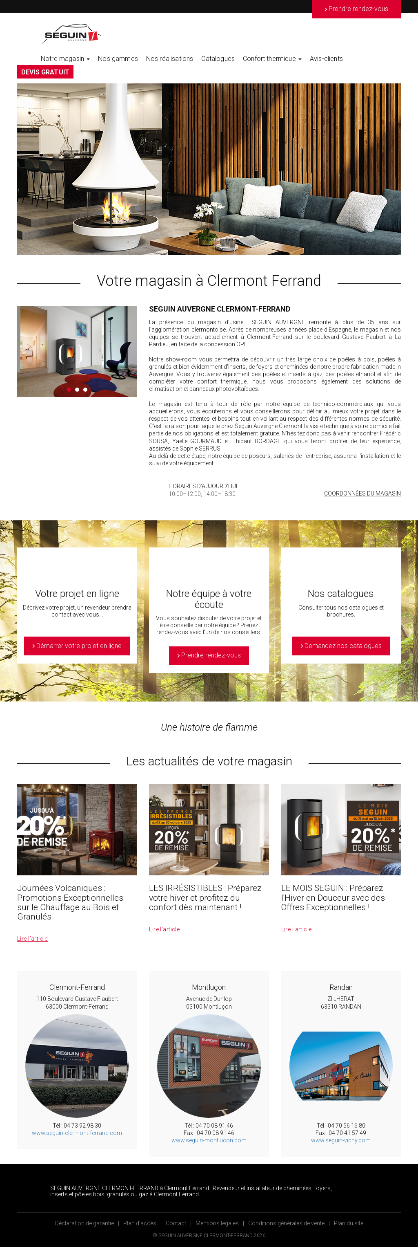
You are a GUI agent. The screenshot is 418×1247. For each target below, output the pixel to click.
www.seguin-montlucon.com (209, 1140)
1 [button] (69, 390)
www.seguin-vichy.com (341, 1140)
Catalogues (218, 59)
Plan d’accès (139, 1223)
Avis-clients (326, 59)
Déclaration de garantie (84, 1223)
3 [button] (85, 390)
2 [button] (77, 390)
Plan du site (348, 1223)
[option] (209, 169)
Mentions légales (217, 1223)
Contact (176, 1223)
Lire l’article (32, 938)
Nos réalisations (169, 59)
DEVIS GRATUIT (45, 72)
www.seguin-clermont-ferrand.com (77, 1133)
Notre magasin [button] (65, 59)
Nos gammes (118, 59)
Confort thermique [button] (272, 59)
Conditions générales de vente (286, 1223)
